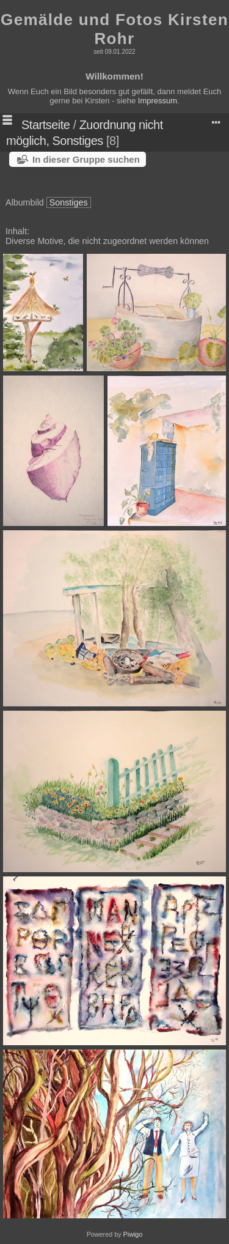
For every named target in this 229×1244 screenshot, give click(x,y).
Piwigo (133, 1234)
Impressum (157, 100)
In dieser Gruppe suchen (86, 159)
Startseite (45, 124)
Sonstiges (68, 202)
